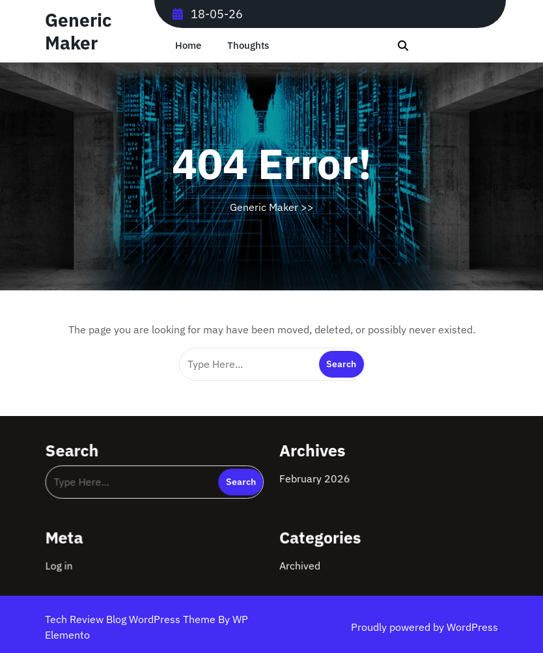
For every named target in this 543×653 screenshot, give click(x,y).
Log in (61, 564)
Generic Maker (78, 31)
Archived (299, 564)
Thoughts (248, 45)
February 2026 (314, 477)
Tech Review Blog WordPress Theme (131, 619)
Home (188, 45)
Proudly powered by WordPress (424, 626)
